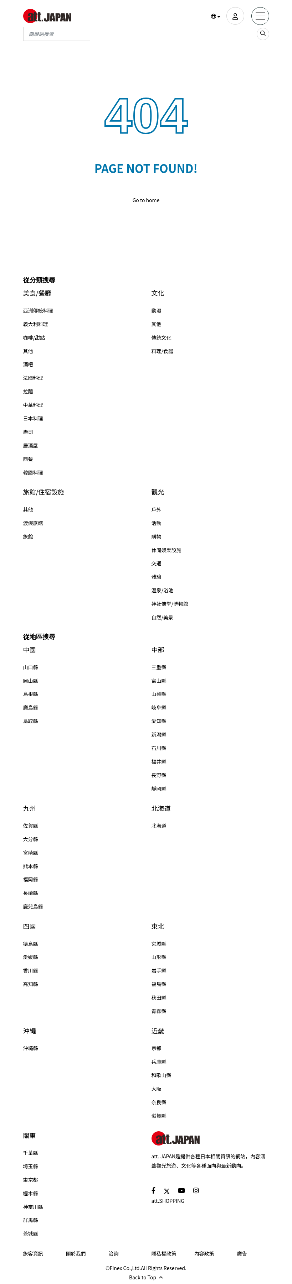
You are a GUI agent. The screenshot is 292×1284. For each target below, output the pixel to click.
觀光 (158, 492)
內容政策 (204, 1253)
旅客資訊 (33, 1253)
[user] (235, 16)
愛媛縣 (30, 956)
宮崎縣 (30, 852)
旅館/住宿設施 (43, 492)
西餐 (28, 458)
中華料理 (33, 404)
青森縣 (159, 1011)
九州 (29, 808)
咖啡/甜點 (34, 337)
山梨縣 (159, 693)
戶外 (157, 509)
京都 (157, 1048)
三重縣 (159, 667)
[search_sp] (263, 34)
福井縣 (159, 761)
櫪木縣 (30, 1193)
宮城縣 (159, 943)
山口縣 (30, 667)
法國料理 (33, 377)
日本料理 (33, 418)
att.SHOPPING (168, 1200)
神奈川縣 (33, 1206)
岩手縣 (159, 970)
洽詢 (114, 1253)
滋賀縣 (159, 1115)
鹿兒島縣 (33, 906)
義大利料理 (35, 323)
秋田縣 (159, 997)
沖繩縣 (30, 1048)
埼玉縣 (30, 1166)
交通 (157, 563)
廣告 (242, 1253)
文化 (158, 293)
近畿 (158, 1031)
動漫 (157, 310)
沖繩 (29, 1031)
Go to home (146, 200)
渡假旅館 (33, 522)
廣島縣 (30, 707)
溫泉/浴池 (163, 590)
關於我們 (76, 1253)
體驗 (157, 576)
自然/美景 (163, 617)
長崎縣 (30, 892)
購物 (157, 536)
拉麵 (28, 391)
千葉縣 (30, 1152)
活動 (157, 522)
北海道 (161, 808)
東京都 (30, 1179)
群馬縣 (30, 1219)
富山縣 (159, 680)
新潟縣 (159, 734)
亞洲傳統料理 (38, 310)
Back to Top (146, 1277)
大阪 (157, 1088)
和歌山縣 (161, 1075)
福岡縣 (30, 879)
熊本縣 (30, 866)
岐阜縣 (159, 707)
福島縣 (159, 983)
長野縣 (159, 775)
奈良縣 (159, 1102)
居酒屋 (30, 445)
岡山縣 (30, 680)
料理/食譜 (163, 351)
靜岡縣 (159, 788)
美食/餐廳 (37, 293)
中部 (158, 649)
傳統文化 (161, 337)
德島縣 (30, 943)
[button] (215, 16)
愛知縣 (159, 720)
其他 (28, 351)
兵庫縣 (159, 1061)
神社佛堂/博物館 (170, 603)
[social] (153, 1190)
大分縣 (30, 839)
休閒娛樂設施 (166, 550)
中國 (29, 649)
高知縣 (30, 983)
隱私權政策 (164, 1253)
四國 (29, 926)
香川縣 (30, 970)
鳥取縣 (30, 720)
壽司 (28, 431)
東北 (158, 926)
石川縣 (159, 747)
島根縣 (30, 693)
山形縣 (159, 956)
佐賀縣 (30, 825)
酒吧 (28, 364)
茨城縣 (30, 1233)
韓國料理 (33, 472)
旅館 (28, 536)
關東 (29, 1135)
